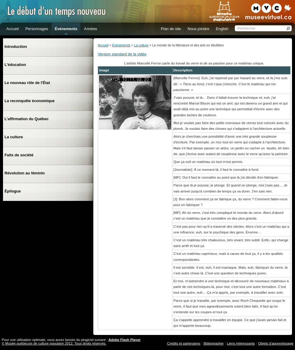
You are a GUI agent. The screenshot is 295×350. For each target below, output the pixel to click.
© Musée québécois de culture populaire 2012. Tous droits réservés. (54, 343)
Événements (121, 45)
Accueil (103, 45)
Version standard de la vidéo (122, 54)
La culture (141, 45)
